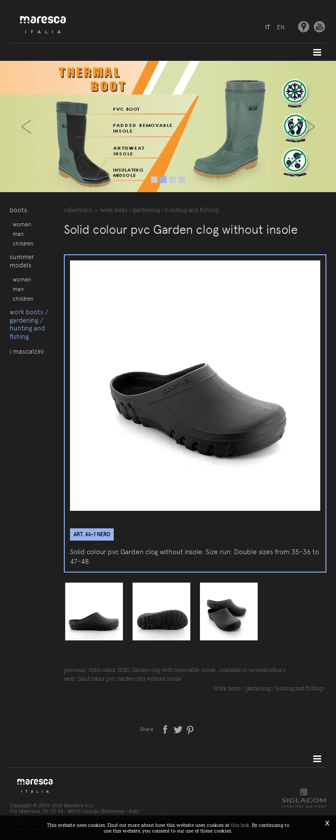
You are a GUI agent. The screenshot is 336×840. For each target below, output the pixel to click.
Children (23, 243)
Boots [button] (18, 210)
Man (18, 234)
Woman (22, 224)
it (267, 27)
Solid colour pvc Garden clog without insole (129, 678)
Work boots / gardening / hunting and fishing (29, 324)
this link (240, 825)
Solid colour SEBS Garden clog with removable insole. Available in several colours (187, 669)
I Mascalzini (27, 351)
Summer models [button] (22, 261)
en (281, 27)
